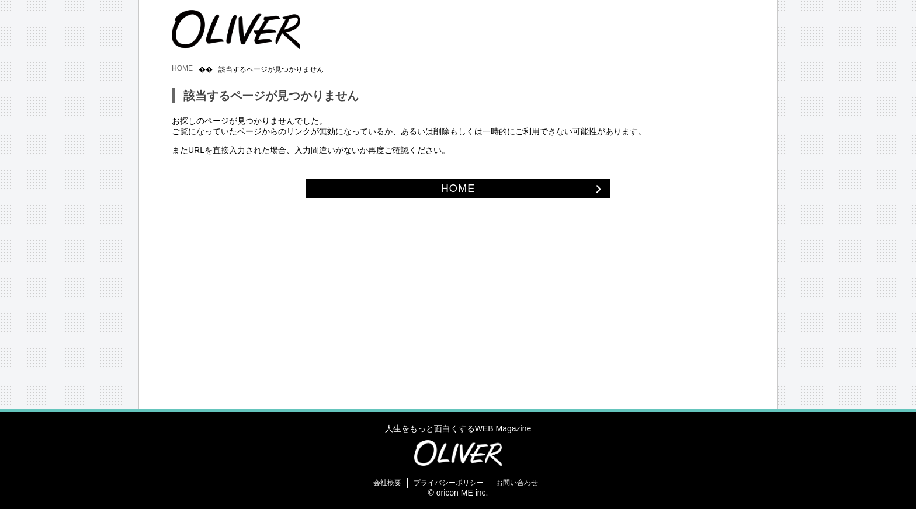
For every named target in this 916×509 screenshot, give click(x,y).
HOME (182, 68)
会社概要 (387, 483)
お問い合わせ (517, 483)
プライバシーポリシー (449, 483)
